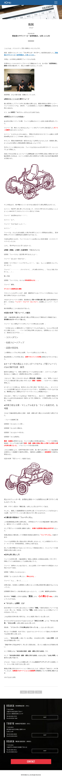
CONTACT (31, 761)
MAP (44, 717)
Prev (38, 692)
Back (31, 692)
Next (23, 692)
